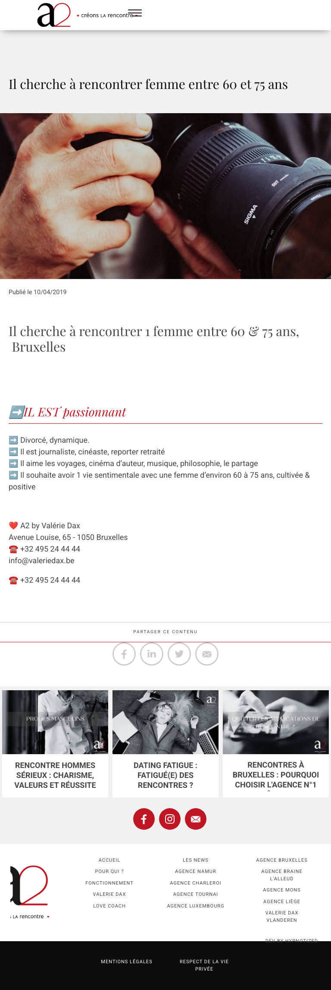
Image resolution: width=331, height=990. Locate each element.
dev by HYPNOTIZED (291, 941)
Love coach (109, 906)
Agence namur (195, 871)
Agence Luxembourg (195, 906)
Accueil (110, 860)
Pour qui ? (109, 871)
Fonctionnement (109, 883)
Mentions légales (126, 962)
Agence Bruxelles (281, 860)
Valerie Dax (109, 894)
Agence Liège (281, 901)
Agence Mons (281, 890)
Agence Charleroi (195, 883)
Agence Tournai (196, 894)
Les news (196, 860)
